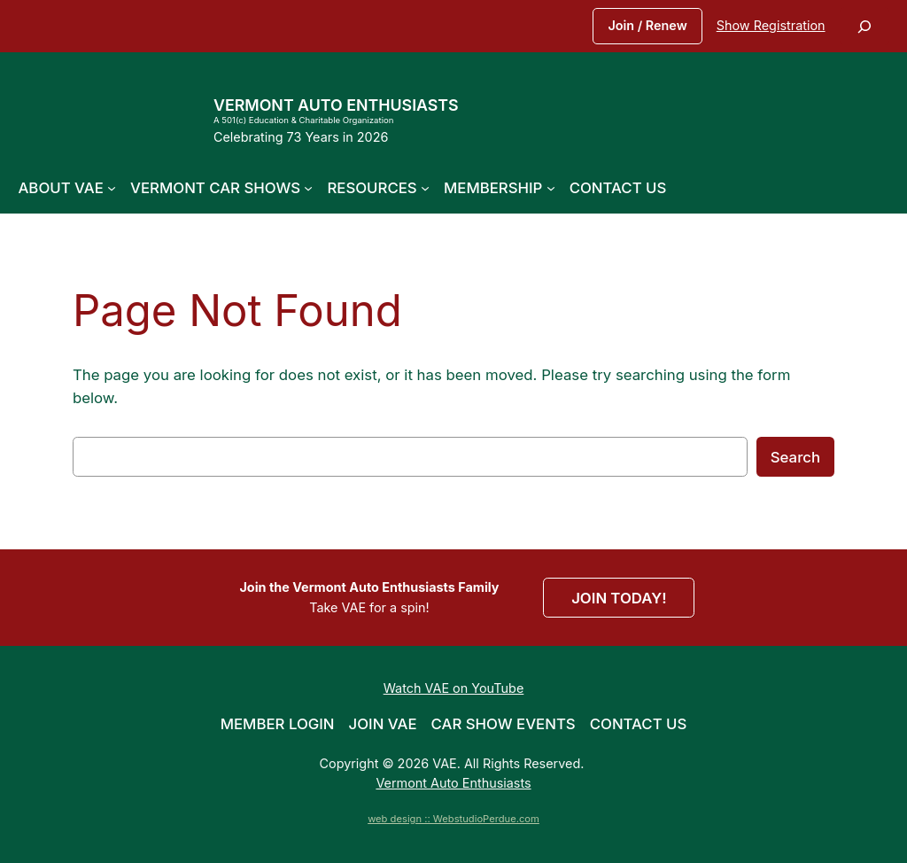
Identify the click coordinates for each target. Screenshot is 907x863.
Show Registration (771, 25)
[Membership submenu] (551, 187)
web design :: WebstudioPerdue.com (453, 818)
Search (795, 457)
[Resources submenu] (425, 187)
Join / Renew (647, 25)
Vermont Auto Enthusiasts (336, 105)
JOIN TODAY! (618, 598)
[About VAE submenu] (111, 187)
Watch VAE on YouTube (454, 688)
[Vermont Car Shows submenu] (308, 187)
